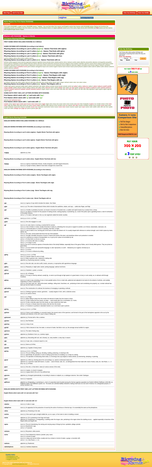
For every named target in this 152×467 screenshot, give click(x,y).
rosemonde (47, 107)
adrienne (11, 68)
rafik (81, 89)
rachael (52, 86)
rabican (47, 86)
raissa (84, 82)
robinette (43, 105)
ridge (9, 105)
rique (20, 105)
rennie (71, 104)
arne (47, 66)
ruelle (98, 107)
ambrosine (50, 63)
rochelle (59, 105)
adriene (6, 68)
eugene (55, 66)
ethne (22, 58)
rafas (64, 89)
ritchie (24, 105)
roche (55, 105)
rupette (110, 107)
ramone (6, 100)
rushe (5, 108)
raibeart (8, 82)
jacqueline (109, 62)
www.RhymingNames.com (19, 464)
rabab (22, 86)
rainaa (46, 82)
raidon (19, 82)
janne (29, 66)
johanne (80, 66)
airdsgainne (39, 66)
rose (36, 107)
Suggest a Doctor (12, 459)
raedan (76, 87)
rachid (69, 86)
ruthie (11, 108)
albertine (83, 62)
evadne (111, 63)
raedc (98, 87)
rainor (74, 82)
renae (54, 104)
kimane (93, 65)
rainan (50, 82)
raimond (27, 82)
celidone (101, 65)
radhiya (28, 87)
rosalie (6, 107)
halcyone (13, 65)
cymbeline (107, 65)
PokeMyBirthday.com (13, 458)
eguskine (40, 62)
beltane (33, 66)
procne (53, 65)
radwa (67, 87)
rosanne (22, 107)
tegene (97, 65)
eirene (95, 63)
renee (60, 104)
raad (9, 86)
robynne (51, 105)
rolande (70, 105)
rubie (91, 107)
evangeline (7, 65)
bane (64, 66)
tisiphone (68, 65)
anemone (62, 63)
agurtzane (29, 62)
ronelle (98, 105)
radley (43, 87)
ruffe (101, 107)
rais (78, 82)
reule (75, 104)
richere (103, 104)
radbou (80, 86)
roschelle (27, 107)
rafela (69, 89)
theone (64, 65)
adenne (94, 66)
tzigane (79, 65)
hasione (60, 66)
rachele (60, 86)
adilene (99, 66)
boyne (44, 66)
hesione (18, 65)
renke (64, 104)
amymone (56, 63)
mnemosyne (39, 65)
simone (21, 63)
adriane (106, 66)
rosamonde (17, 107)
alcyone (45, 63)
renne (68, 104)
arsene (51, 66)
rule (104, 107)
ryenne (33, 108)
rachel (56, 86)
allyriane (95, 62)
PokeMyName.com (12, 456)
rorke (109, 105)
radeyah (19, 87)
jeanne (6, 63)
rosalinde (10, 107)
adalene (85, 66)
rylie (39, 108)
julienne (10, 63)
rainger (62, 82)
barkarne (34, 62)
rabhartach (36, 86)
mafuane (69, 62)
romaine (80, 105)
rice (95, 104)
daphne (11, 58)
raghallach (92, 89)
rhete (81, 104)
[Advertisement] (28, 112)
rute (8, 108)
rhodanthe (86, 104)
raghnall (109, 89)
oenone (49, 65)
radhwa (33, 87)
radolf (56, 87)
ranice (10, 104)
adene (90, 66)
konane (68, 66)
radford (24, 87)
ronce (94, 105)
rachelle (65, 86)
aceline (75, 62)
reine (51, 104)
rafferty (76, 89)
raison (81, 82)
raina (43, 82)
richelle (99, 104)
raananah (18, 86)
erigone (100, 63)
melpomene (32, 65)
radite (39, 87)
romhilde (85, 105)
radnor (52, 87)
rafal (61, 89)
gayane (15, 62)
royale (76, 107)
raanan (13, 86)
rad (72, 86)
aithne (15, 58)
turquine (6, 66)
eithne (19, 58)
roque (106, 105)
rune (107, 107)
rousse (56, 107)
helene (35, 63)
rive (27, 105)
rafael (57, 89)
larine (52, 62)
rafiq (87, 89)
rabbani (30, 86)
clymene (86, 63)
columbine (84, 65)
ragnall (6, 90)
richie (106, 104)
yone (89, 65)
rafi (79, 89)
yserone (23, 62)
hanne (44, 62)
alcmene (40, 63)
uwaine (11, 66)
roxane (67, 107)
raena (51, 89)
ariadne (76, 63)
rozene (87, 107)
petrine (61, 62)
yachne (31, 58)
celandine (81, 63)
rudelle (94, 107)
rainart (54, 82)
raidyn (23, 82)
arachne (6, 58)
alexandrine (89, 62)
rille (12, 105)
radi (36, 87)
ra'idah (6, 86)
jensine (49, 62)
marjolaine (16, 63)
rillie (18, 105)
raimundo (38, 82)
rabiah (43, 86)
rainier (71, 82)
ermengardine (102, 62)
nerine (45, 65)
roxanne (72, 107)
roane (30, 105)
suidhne (27, 58)
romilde (90, 105)
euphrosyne (105, 63)
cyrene (91, 63)
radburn (90, 86)
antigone (67, 63)
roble (47, 105)
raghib (105, 89)
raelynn (48, 89)
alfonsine (30, 63)
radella (15, 87)
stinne (65, 62)
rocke (63, 105)
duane (72, 66)
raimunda (33, 82)
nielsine (57, 62)
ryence (29, 108)
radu (64, 87)
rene (57, 104)
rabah (26, 86)
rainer (58, 82)
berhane (6, 62)
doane (15, 66)
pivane (76, 66)
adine (102, 66)
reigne (47, 104)
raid (16, 82)
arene (72, 63)
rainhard (66, 82)
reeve (39, 104)
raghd (96, 89)
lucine (19, 62)
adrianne (111, 66)
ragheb (101, 89)
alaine (78, 62)
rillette (14, 105)
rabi (40, 86)
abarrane (74, 65)
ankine (11, 62)
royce (79, 107)
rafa (55, 89)
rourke (52, 107)
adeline (26, 63)
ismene (23, 65)
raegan (43, 89)
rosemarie (40, 107)
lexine (26, 65)
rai (4, 82)
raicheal (12, 82)
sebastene (59, 65)
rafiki (84, 89)
